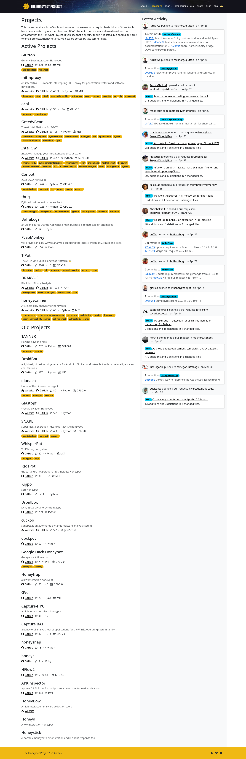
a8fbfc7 (149, 123)
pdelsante (155, 388)
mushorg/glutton (184, 25)
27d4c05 (150, 247)
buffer (153, 234)
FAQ (216, 6)
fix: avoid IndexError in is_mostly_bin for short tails (183, 195)
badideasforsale (159, 309)
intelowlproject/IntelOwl (164, 89)
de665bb (150, 379)
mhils (153, 111)
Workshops (181, 6)
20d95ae (150, 72)
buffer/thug (177, 234)
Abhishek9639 (158, 209)
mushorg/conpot (181, 288)
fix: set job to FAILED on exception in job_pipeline (182, 220)
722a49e (175, 46)
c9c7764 (149, 38)
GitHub (27, 65)
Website (27, 91)
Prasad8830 (156, 156)
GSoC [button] (167, 6)
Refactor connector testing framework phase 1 (180, 96)
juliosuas (155, 185)
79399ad (150, 300)
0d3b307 (150, 274)
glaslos (154, 288)
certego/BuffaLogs (188, 367)
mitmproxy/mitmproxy (182, 111)
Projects (157, 6)
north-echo (156, 337)
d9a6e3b (159, 42)
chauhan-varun (159, 132)
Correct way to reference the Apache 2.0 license (180, 399)
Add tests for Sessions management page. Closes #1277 (186, 143)
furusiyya (155, 25)
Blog (208, 6)
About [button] (143, 6)
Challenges (196, 6)
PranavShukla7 (158, 85)
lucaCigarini (156, 367)
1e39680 (150, 251)
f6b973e (157, 277)
